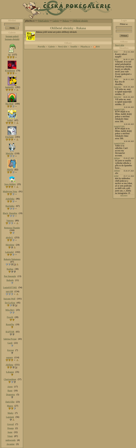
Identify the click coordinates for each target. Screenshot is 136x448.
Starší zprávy (124, 195)
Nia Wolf (9, 104)
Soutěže (73, 46)
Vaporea (10, 220)
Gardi (10, 343)
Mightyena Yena (10, 191)
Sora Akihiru (10, 184)
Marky (11, 413)
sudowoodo (10, 440)
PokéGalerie (43, 21)
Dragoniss (10, 394)
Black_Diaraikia (10, 213)
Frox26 (10, 317)
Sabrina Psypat (10, 339)
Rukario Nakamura (12, 259)
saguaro (9, 357)
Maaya (10, 406)
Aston (10, 386)
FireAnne (9, 137)
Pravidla (41, 46)
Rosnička (10, 324)
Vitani (10, 436)
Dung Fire (117, 87)
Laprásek (10, 417)
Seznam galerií (12, 36)
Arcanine (11, 444)
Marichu (9, 153)
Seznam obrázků (12, 39)
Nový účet (119, 45)
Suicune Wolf (9, 299)
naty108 (9, 291)
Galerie (55, 21)
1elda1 (10, 120)
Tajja (115, 52)
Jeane (10, 432)
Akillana (117, 158)
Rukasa (66, 21)
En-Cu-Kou (10, 302)
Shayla (10, 169)
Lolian (116, 176)
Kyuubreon (10, 70)
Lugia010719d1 (119, 109)
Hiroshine (10, 245)
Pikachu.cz (85, 46)
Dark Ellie (9, 402)
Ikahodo (10, 280)
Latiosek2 (9, 252)
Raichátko (10, 206)
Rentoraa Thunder (12, 228)
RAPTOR (10, 332)
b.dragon (10, 372)
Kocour (10, 350)
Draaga (10, 428)
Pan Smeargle (10, 276)
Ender (116, 59)
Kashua (10, 269)
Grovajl (10, 424)
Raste (10, 390)
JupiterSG (9, 87)
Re (9, 54)
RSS (98, 46)
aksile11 (9, 237)
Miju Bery (9, 310)
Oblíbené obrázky (80, 21)
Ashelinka (10, 199)
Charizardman (10, 379)
